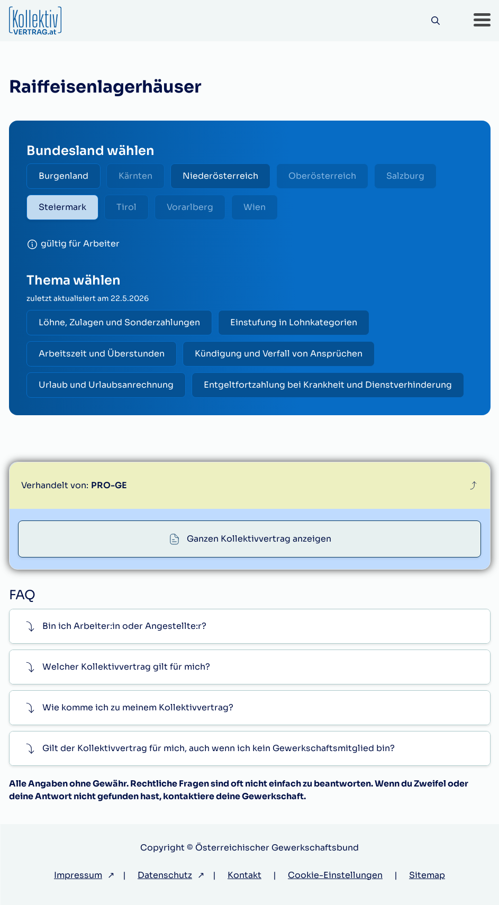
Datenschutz (165, 875)
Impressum (78, 875)
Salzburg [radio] (405, 175)
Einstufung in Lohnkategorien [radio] (293, 322)
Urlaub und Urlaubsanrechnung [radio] (106, 384)
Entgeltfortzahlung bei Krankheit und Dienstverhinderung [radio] (328, 384)
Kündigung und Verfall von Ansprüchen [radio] (278, 353)
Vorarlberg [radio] (190, 207)
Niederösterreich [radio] (220, 175)
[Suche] (435, 21)
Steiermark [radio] (62, 207)
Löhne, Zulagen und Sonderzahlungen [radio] (119, 322)
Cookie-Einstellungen (335, 875)
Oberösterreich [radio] (322, 175)
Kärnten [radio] (135, 175)
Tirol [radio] (126, 207)
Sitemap (427, 875)
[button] (482, 20)
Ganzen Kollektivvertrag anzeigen (259, 538)
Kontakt (244, 875)
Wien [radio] (254, 207)
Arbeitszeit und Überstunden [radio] (102, 353)
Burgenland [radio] (63, 175)
